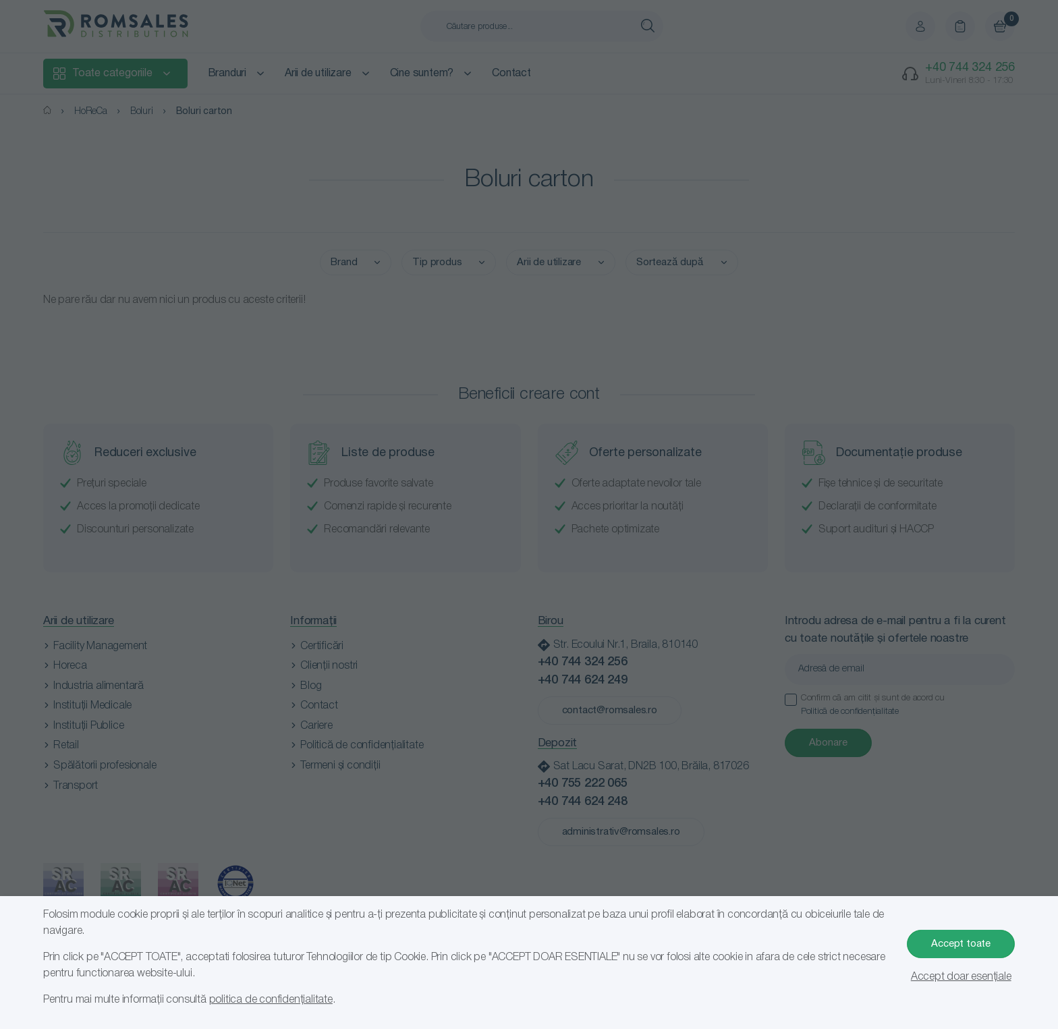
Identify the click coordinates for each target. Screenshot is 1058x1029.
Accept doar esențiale (961, 977)
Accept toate (961, 944)
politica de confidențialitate (271, 1000)
